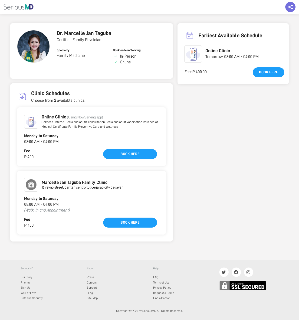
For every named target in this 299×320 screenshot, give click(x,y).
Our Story (26, 277)
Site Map (92, 298)
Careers (92, 282)
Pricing (25, 282)
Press (90, 277)
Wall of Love (28, 292)
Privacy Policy (162, 287)
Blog (90, 292)
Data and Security (32, 298)
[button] (31, 122)
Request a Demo (163, 292)
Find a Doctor (161, 298)
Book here (130, 154)
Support (92, 287)
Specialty (63, 50)
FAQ (155, 277)
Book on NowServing (127, 50)
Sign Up (25, 287)
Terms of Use (161, 282)
